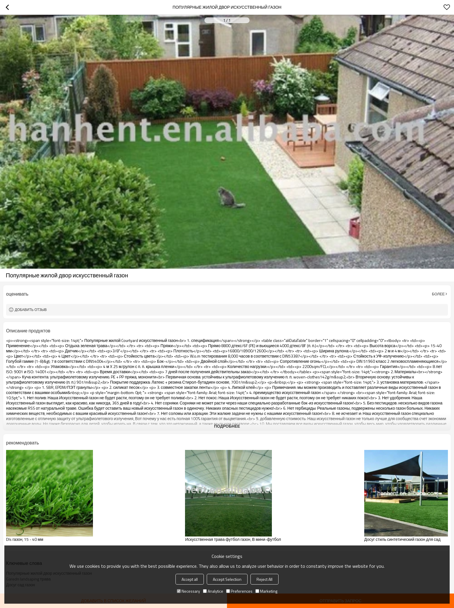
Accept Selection (227, 579)
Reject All (264, 579)
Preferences (239, 591)
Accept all (190, 579)
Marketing (266, 591)
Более (438, 294)
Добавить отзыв (31, 309)
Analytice (213, 591)
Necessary (188, 591)
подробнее (227, 426)
